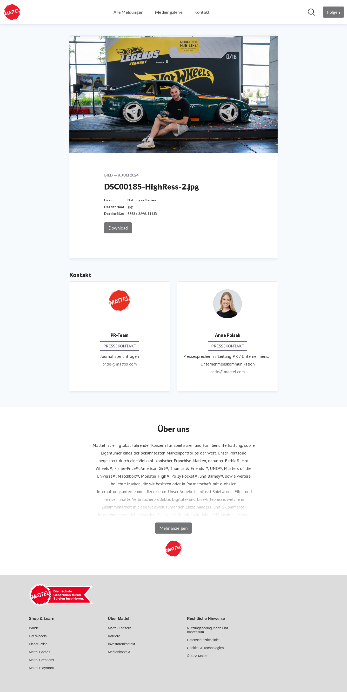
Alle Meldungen (128, 12)
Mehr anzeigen (173, 528)
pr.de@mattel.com (119, 364)
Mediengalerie (169, 12)
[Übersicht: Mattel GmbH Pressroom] (12, 12)
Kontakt (202, 12)
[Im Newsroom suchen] (311, 12)
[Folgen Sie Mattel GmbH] (333, 12)
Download (118, 228)
